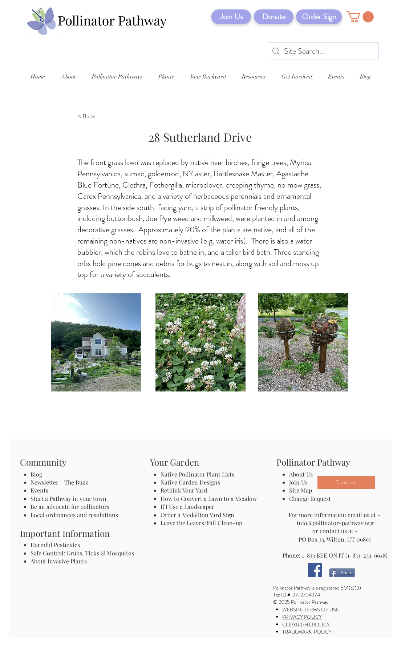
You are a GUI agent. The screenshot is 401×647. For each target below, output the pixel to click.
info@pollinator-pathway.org (335, 523)
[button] (360, 17)
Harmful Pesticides (55, 544)
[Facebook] (315, 570)
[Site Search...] (323, 51)
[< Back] (101, 116)
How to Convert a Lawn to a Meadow (209, 498)
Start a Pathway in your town (68, 498)
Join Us (298, 482)
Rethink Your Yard (184, 490)
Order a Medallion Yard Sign (197, 515)
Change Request (310, 498)
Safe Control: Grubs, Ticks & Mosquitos (82, 553)
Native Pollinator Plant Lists (197, 474)
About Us (301, 474)
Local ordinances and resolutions (74, 515)
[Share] (342, 572)
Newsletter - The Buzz (59, 482)
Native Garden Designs (190, 482)
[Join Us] (231, 16)
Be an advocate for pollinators (70, 506)
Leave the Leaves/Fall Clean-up (201, 523)
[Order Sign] (319, 16)
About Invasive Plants (59, 561)
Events (39, 490)
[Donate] (273, 16)
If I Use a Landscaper (187, 506)
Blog (38, 474)
